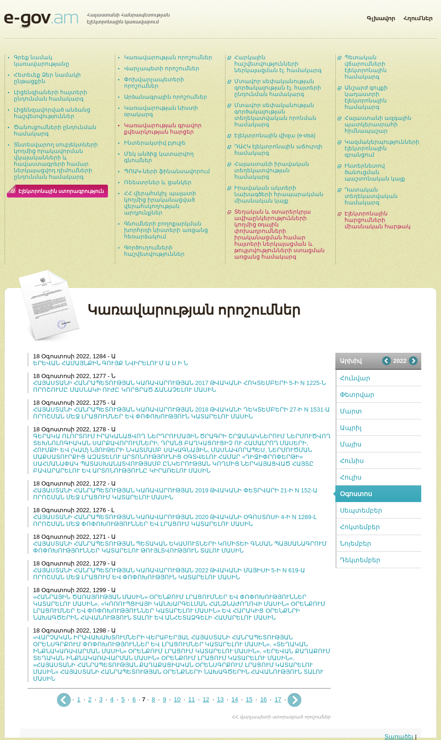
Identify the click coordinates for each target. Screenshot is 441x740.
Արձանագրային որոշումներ (165, 97)
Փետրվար (357, 394)
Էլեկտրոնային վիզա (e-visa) (275, 135)
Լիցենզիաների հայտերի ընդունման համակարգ (50, 95)
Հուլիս (351, 477)
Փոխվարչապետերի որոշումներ (154, 82)
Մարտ (351, 411)
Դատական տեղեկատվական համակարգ (371, 196)
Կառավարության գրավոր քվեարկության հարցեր (163, 128)
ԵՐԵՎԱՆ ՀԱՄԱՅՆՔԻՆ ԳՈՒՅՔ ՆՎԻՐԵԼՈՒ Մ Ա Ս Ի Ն (110, 363)
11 (191, 699)
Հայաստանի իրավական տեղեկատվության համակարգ (271, 170)
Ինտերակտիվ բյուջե (155, 143)
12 (206, 699)
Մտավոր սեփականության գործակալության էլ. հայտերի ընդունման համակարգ (277, 87)
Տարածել (398, 736)
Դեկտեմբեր (360, 560)
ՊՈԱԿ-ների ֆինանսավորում (167, 171)
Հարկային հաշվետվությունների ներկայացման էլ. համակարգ (278, 63)
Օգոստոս (356, 493)
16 (263, 699)
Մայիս (351, 444)
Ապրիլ (351, 427)
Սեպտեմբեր (361, 510)
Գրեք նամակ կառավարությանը (41, 60)
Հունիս (352, 460)
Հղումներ (418, 16)
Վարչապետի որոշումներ (161, 68)
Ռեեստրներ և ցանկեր (158, 182)
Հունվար (355, 378)
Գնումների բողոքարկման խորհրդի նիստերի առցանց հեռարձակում (166, 230)
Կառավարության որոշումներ (168, 57)
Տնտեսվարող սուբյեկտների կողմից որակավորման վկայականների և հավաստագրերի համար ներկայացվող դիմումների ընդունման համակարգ (56, 160)
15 (249, 699)
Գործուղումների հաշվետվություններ (154, 250)
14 (235, 699)
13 (220, 699)
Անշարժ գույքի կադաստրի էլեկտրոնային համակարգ (366, 97)
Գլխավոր (380, 16)
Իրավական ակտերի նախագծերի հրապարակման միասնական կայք (278, 194)
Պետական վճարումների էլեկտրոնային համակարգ (366, 67)
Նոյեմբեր (355, 543)
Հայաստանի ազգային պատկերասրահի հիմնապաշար (378, 124)
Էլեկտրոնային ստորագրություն (61, 191)
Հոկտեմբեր (360, 527)
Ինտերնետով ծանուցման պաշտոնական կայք (375, 172)
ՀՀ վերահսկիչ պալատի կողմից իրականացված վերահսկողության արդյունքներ (160, 203)
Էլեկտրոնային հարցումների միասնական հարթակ (378, 220)
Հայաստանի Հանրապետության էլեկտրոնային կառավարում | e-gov (87, 20)
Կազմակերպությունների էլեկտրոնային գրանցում (382, 148)
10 (177, 699)
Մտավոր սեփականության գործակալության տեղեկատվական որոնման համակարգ (275, 115)
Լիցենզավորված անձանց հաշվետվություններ (52, 113)
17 (278, 699)
